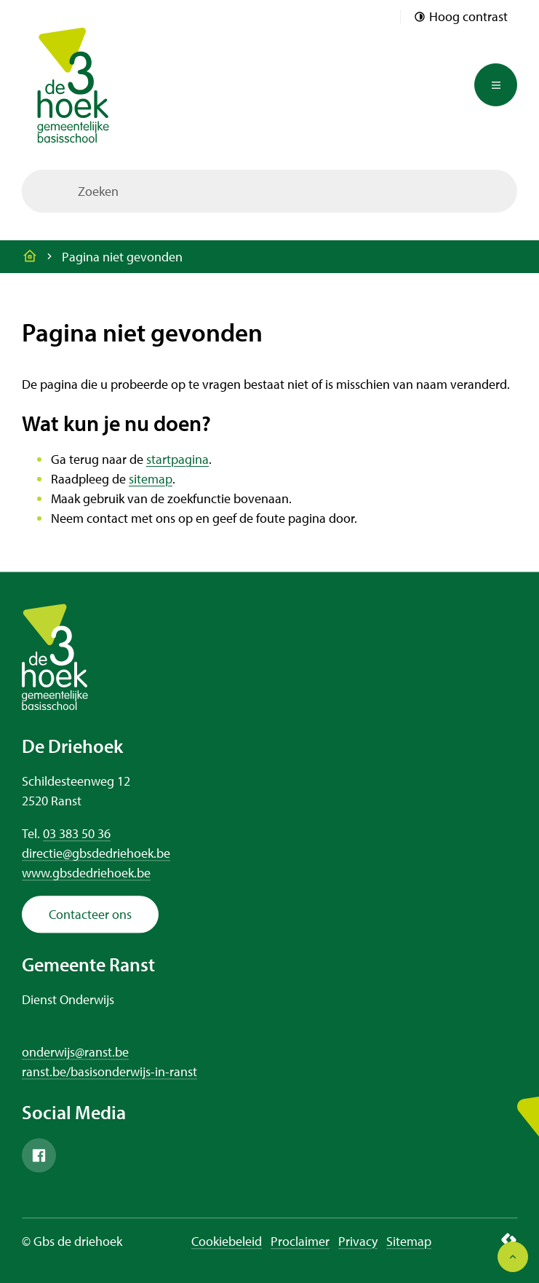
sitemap (150, 478)
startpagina (177, 459)
